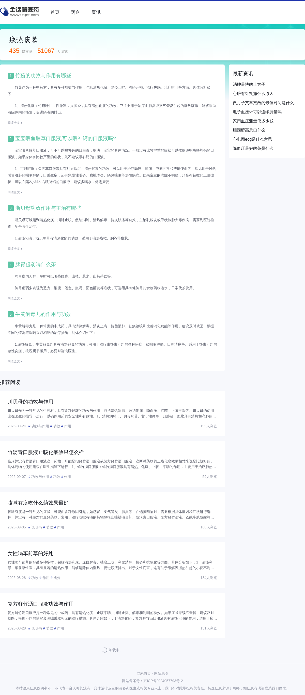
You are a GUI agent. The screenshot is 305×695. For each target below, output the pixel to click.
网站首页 (144, 673)
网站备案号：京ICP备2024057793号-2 (152, 681)
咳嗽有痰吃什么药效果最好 (38, 503)
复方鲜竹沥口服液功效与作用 (41, 604)
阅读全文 (14, 122)
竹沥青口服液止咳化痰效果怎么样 (46, 452)
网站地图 (161, 673)
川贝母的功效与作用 (30, 402)
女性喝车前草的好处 (30, 553)
